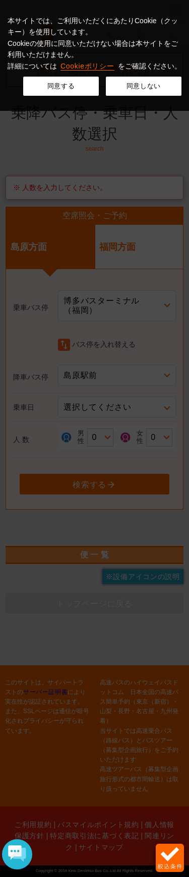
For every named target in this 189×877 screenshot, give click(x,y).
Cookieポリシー (87, 66)
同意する (61, 86)
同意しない (144, 86)
